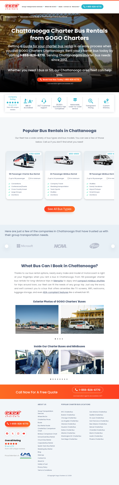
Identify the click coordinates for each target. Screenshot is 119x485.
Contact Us (67, 7)
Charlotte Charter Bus (97, 430)
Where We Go (42, 416)
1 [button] (56, 339)
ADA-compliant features (55, 292)
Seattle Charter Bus (96, 415)
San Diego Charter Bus (69, 439)
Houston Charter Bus (68, 427)
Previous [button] (6, 246)
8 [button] (67, 380)
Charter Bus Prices (44, 420)
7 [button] (65, 380)
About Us (41, 461)
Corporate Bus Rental (45, 443)
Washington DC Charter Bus (71, 436)
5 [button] (61, 380)
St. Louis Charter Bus (96, 418)
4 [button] (63, 339)
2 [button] (58, 339)
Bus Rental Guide (44, 426)
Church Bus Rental (44, 440)
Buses (61, 7)
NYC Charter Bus (67, 412)
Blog (39, 452)
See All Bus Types (59, 209)
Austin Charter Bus (96, 436)
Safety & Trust (43, 464)
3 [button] (61, 339)
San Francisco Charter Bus (99, 421)
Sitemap (41, 455)
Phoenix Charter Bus (96, 439)
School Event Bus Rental (46, 437)
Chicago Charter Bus (68, 418)
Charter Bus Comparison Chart (47, 429)
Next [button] (113, 246)
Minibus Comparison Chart (47, 434)
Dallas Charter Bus (67, 430)
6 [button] (63, 380)
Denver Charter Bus (96, 427)
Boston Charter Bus (68, 415)
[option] (24, 175)
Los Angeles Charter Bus (69, 421)
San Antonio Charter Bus (98, 412)
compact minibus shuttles (91, 280)
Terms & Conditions (45, 470)
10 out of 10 (13, 105)
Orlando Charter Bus (68, 424)
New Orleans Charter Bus (98, 424)
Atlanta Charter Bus (68, 433)
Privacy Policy (42, 467)
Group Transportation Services (45, 412)
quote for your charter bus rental (48, 46)
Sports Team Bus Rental (46, 446)
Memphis (58, 280)
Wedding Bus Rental (45, 449)
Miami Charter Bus (96, 433)
